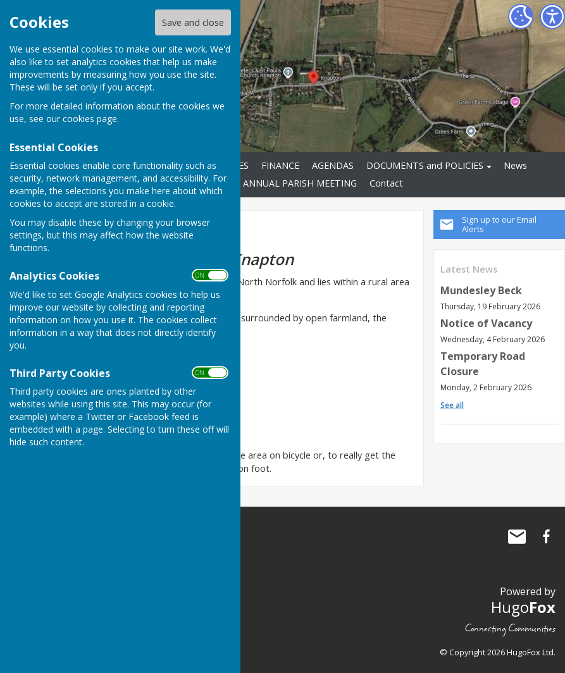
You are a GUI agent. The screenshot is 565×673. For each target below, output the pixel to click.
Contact (386, 183)
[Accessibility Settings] (552, 16)
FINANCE (280, 165)
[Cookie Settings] (520, 16)
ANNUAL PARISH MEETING (300, 183)
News (515, 165)
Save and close (193, 22)
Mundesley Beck (481, 290)
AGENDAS (333, 165)
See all (452, 405)
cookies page (90, 119)
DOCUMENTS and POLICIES (424, 165)
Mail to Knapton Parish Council (516, 536)
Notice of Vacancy (486, 323)
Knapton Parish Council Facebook (546, 536)
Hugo (523, 606)
